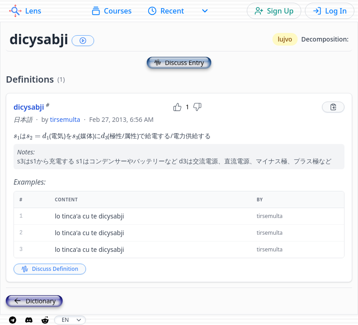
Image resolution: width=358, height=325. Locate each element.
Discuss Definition (49, 269)
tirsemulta (65, 119)
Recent (166, 11)
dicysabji (32, 107)
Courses (111, 11)
